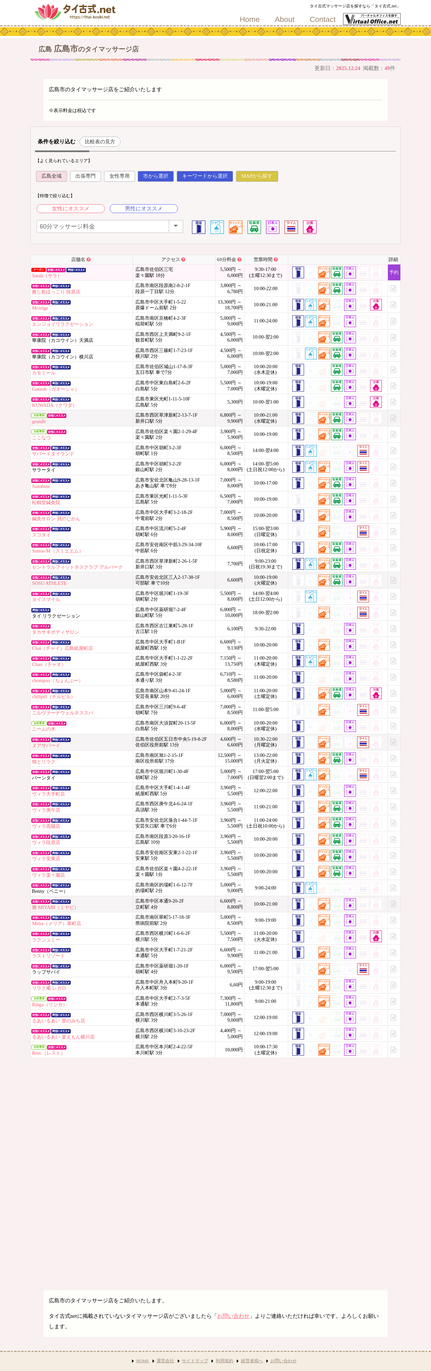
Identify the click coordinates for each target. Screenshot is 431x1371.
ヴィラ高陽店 (46, 826)
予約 (394, 272)
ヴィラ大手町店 (48, 794)
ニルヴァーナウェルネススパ (62, 712)
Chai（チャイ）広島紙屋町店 (62, 648)
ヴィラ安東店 (46, 858)
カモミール (44, 373)
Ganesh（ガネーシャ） (55, 389)
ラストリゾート (48, 955)
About (285, 19)
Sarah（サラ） (47, 275)
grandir (39, 421)
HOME (142, 1361)
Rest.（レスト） (48, 1053)
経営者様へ (252, 1361)
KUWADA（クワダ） (54, 405)
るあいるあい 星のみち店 (58, 1020)
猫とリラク (44, 761)
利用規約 (224, 1361)
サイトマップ (195, 1361)
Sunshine (41, 486)
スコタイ (41, 534)
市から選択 (155, 176)
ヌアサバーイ (46, 745)
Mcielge (40, 308)
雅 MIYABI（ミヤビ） (55, 907)
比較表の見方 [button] (100, 141)
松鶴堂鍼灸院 (46, 502)
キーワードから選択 (205, 176)
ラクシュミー (46, 939)
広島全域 (51, 176)
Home (250, 19)
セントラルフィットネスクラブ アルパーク (77, 567)
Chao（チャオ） (49, 664)
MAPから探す (257, 176)
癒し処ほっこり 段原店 (56, 291)
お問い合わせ (233, 1316)
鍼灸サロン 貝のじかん (56, 518)
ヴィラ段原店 (46, 842)
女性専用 (119, 176)
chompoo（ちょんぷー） (57, 680)
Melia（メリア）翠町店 (56, 923)
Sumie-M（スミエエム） (57, 551)
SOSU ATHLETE (49, 583)
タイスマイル (46, 599)
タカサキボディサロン (55, 632)
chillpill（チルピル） (53, 696)
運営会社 (165, 1361)
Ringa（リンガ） (49, 1004)
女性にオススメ (71, 208)
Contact (322, 19)
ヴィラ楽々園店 (48, 875)
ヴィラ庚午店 (46, 810)
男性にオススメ (144, 208)
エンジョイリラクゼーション (62, 324)
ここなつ (41, 437)
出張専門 (85, 176)
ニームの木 (44, 729)
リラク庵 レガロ (49, 988)
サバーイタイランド (53, 453)
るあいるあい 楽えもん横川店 (63, 1037)
